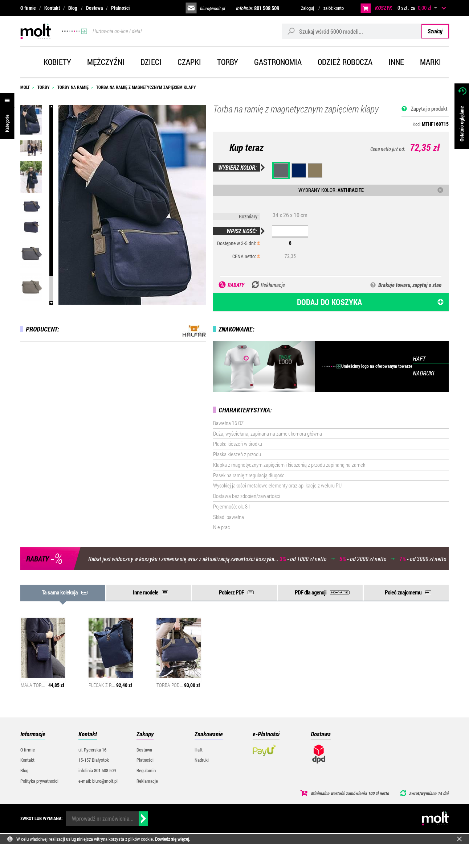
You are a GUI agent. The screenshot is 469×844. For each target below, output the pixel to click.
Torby (227, 62)
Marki (430, 62)
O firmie (28, 7)
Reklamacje (147, 781)
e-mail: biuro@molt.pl (98, 781)
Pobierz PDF (231, 592)
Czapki (189, 62)
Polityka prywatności (39, 781)
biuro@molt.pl (212, 8)
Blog (72, 7)
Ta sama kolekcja (60, 592)
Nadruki (202, 760)
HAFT (419, 358)
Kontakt (52, 7)
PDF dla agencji (310, 592)
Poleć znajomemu (403, 592)
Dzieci (151, 62)
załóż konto (333, 8)
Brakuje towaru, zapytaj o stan (409, 284)
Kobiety (57, 62)
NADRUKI (423, 373)
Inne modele (145, 592)
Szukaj (435, 31)
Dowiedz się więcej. (172, 839)
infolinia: (257, 8)
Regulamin (146, 770)
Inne (396, 62)
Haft (199, 749)
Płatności (120, 7)
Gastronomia (278, 62)
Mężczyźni (106, 62)
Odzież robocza (345, 62)
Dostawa (94, 7)
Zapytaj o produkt (429, 108)
